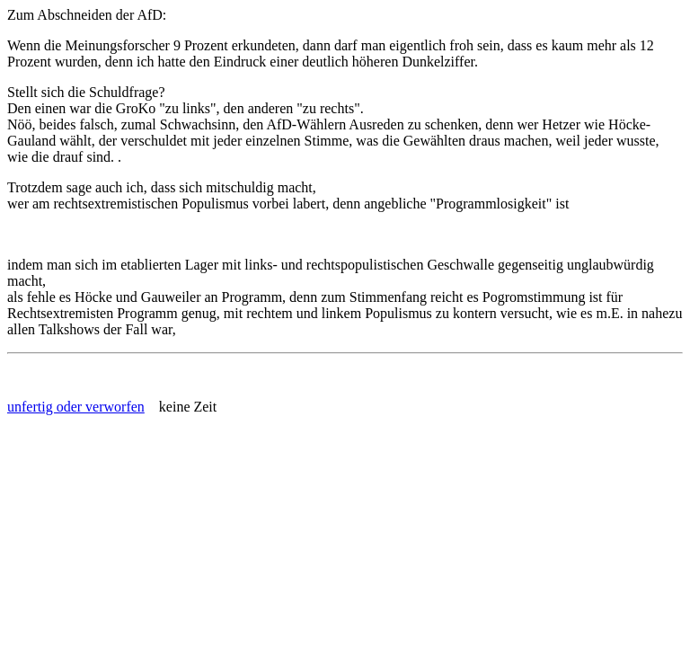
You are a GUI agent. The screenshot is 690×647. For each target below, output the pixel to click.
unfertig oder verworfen (76, 406)
